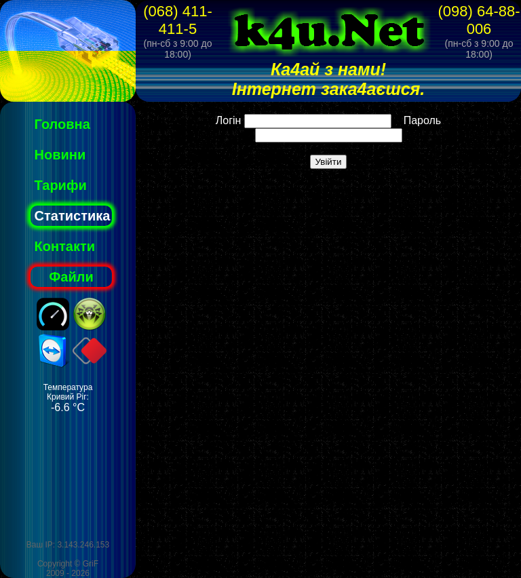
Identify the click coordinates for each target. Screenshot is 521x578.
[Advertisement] (68, 477)
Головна (62, 124)
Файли (71, 276)
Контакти (65, 246)
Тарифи (61, 185)
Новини (60, 154)
